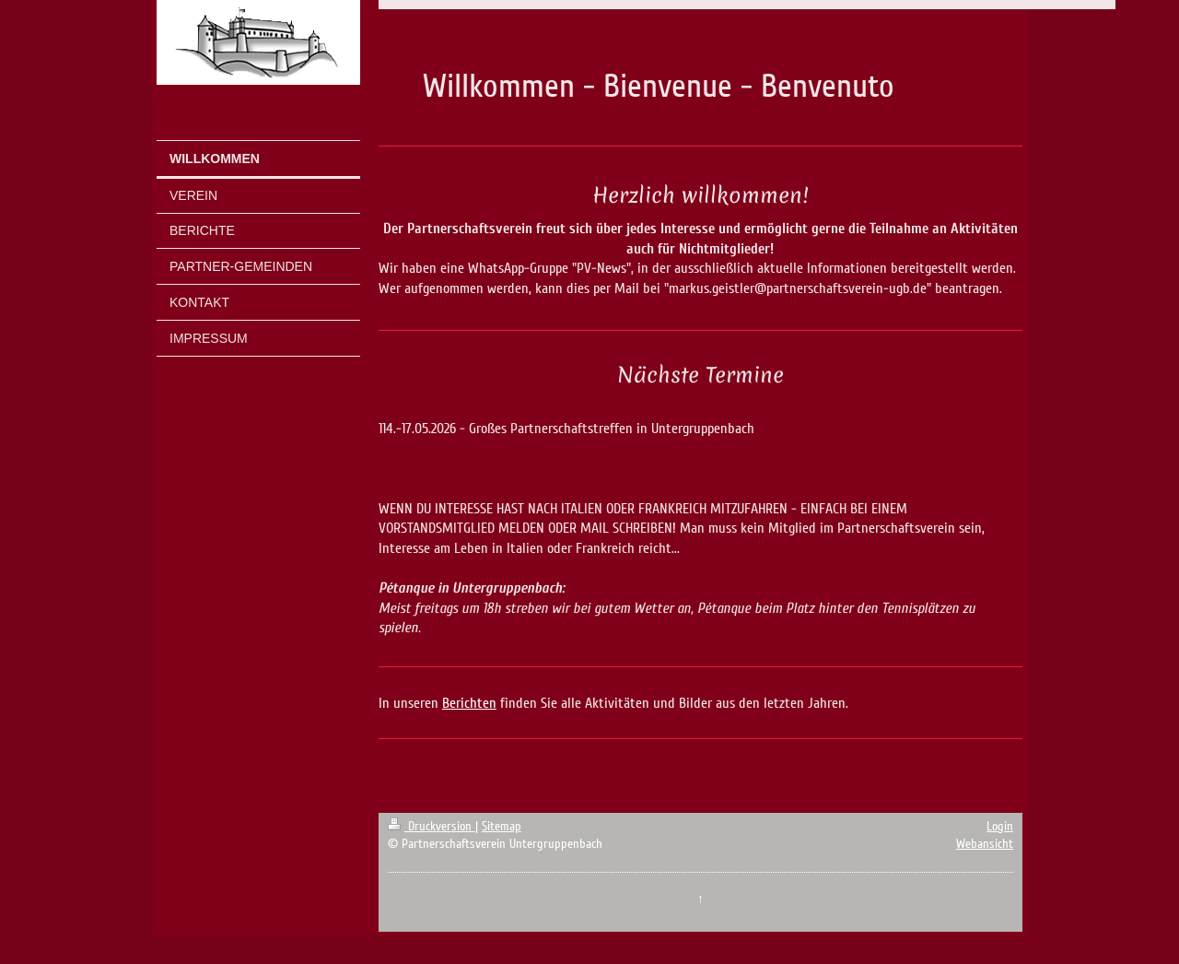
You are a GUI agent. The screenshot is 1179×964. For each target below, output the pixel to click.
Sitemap (501, 826)
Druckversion (431, 826)
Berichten (469, 703)
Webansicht (984, 844)
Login (999, 826)
